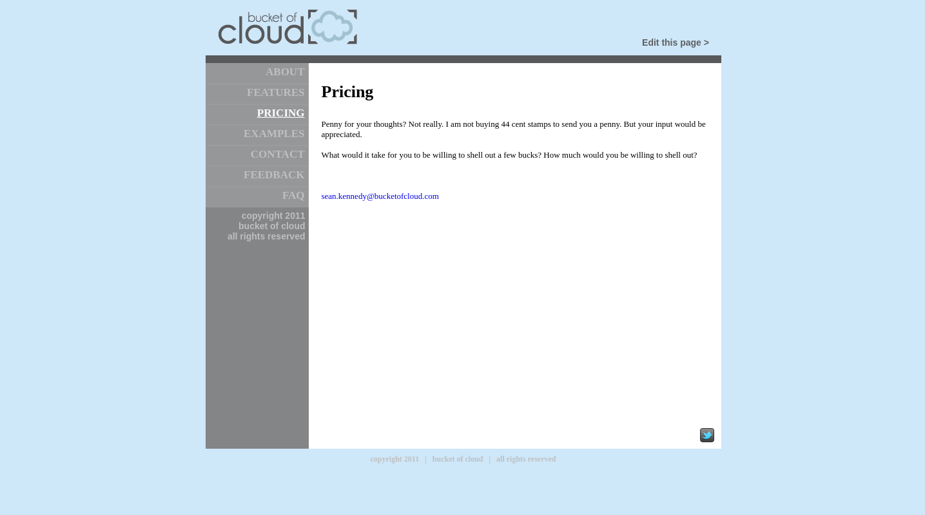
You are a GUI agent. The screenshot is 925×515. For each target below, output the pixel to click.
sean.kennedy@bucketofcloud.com (380, 196)
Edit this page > (675, 42)
